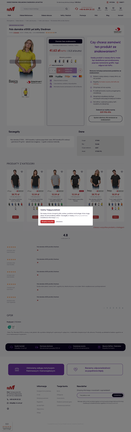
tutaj (57, 217)
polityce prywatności (81, 215)
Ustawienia (59, 221)
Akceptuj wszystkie (47, 221)
